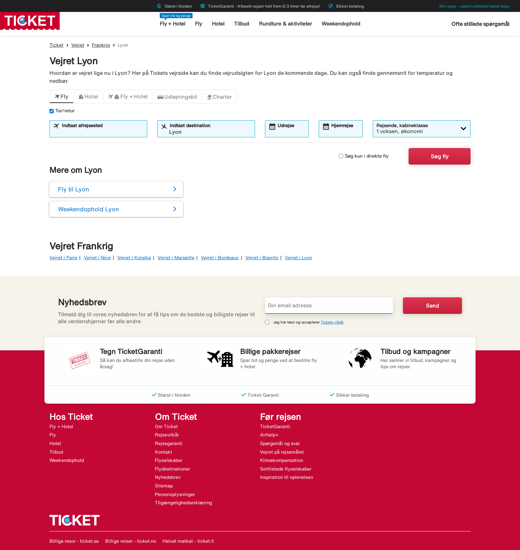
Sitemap (164, 485)
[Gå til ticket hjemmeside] (30, 20)
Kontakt (163, 452)
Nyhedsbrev (167, 477)
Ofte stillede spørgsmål (480, 23)
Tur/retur (62, 110)
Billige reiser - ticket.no (130, 541)
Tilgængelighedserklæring (183, 502)
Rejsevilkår (167, 434)
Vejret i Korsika (134, 257)
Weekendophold (341, 23)
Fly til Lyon (73, 189)
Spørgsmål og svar (280, 443)
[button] (61, 96)
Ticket (56, 45)
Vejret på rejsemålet (282, 452)
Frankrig (101, 45)
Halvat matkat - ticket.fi (188, 541)
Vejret (77, 45)
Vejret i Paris (63, 257)
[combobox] (102, 132)
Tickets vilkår (332, 322)
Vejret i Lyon (298, 257)
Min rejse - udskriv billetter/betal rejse (474, 6)
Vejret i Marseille (176, 257)
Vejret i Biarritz (261, 257)
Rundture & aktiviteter (285, 23)
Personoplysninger (175, 494)
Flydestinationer (172, 469)
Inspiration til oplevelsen (286, 477)
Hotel (218, 23)
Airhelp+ (269, 434)
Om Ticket (166, 426)
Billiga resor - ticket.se (74, 541)
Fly (199, 23)
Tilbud (242, 23)
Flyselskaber (168, 460)
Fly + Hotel (173, 23)
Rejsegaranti (168, 443)
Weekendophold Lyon (88, 209)
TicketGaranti (275, 426)
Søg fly (440, 156)
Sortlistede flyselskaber (285, 469)
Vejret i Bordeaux (220, 257)
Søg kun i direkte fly (364, 156)
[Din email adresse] (329, 305)
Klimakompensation (281, 460)
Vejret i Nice (97, 257)
